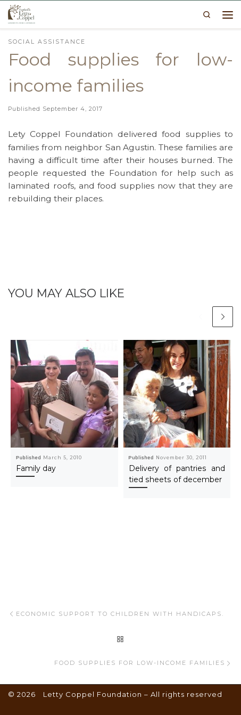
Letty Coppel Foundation (92, 694)
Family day (36, 468)
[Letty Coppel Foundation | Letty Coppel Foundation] (21, 13)
